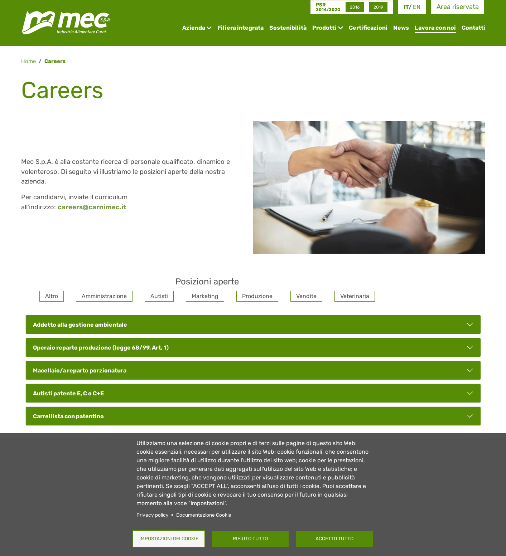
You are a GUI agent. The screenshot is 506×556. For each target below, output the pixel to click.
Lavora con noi (435, 27)
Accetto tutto (334, 538)
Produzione (257, 296)
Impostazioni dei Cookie (168, 538)
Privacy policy (152, 515)
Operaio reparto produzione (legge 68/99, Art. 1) (101, 347)
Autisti (159, 296)
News (401, 27)
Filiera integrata (240, 27)
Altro (51, 296)
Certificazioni (368, 27)
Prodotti (324, 27)
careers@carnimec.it (92, 207)
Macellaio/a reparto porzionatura (79, 370)
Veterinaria (354, 296)
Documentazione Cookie (203, 515)
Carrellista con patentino (68, 416)
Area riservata (458, 7)
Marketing (205, 296)
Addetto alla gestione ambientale (80, 324)
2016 (355, 7)
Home (28, 61)
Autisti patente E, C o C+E (68, 393)
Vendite (306, 296)
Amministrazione (104, 296)
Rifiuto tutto (250, 538)
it (406, 7)
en (416, 7)
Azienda (193, 27)
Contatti (473, 27)
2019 (378, 7)
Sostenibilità (288, 27)
